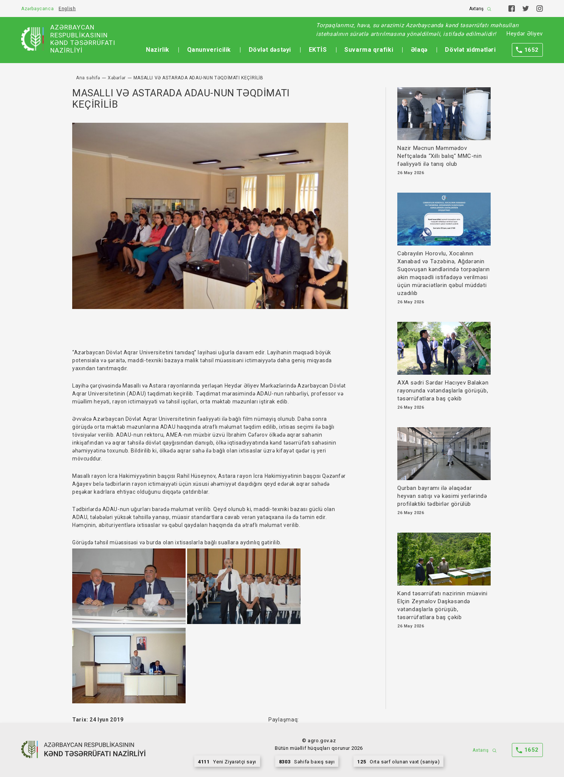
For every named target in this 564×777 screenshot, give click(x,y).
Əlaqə (419, 49)
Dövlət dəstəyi (270, 49)
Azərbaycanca (37, 8)
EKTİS (318, 49)
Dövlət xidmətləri (470, 49)
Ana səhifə (88, 77)
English (67, 8)
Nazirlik (157, 49)
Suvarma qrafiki (368, 49)
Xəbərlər (117, 77)
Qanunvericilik (209, 49)
